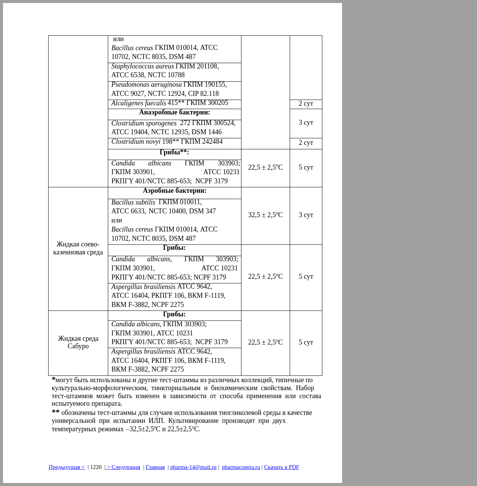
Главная (155, 467)
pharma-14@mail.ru (193, 467)
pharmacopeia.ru (241, 467)
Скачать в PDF (281, 467)
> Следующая (123, 467)
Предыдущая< (67, 467)
